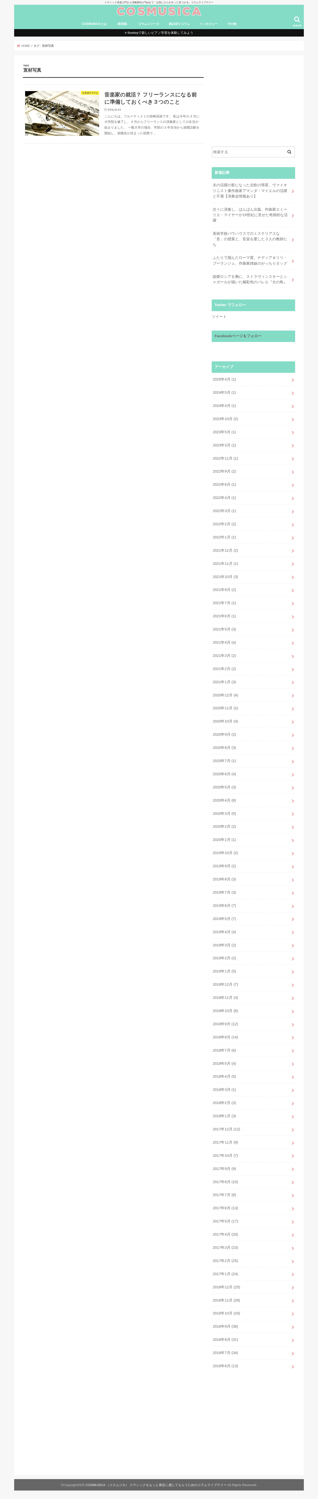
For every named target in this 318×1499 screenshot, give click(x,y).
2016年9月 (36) (225, 1326)
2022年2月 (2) (224, 524)
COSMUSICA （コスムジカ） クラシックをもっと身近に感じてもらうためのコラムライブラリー (155, 1485)
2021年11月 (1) (225, 564)
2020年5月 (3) (224, 787)
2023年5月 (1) (224, 432)
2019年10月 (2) (225, 853)
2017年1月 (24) (225, 1274)
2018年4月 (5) (224, 1076)
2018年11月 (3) (225, 998)
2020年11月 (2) (225, 708)
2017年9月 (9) (224, 1169)
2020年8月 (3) (224, 748)
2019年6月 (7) (224, 906)
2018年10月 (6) (225, 1011)
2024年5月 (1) (224, 392)
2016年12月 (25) (226, 1287)
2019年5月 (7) (224, 919)
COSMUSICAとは (94, 24)
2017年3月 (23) (225, 1248)
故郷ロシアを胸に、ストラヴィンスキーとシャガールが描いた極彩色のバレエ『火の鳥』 (250, 279)
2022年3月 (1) (224, 511)
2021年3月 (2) (224, 656)
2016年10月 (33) (226, 1313)
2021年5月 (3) (224, 629)
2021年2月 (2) (224, 669)
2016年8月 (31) (225, 1340)
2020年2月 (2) (224, 826)
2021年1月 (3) (224, 682)
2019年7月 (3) (224, 892)
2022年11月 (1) (225, 458)
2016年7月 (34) (225, 1353)
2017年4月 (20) (225, 1234)
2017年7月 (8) (224, 1195)
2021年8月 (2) (224, 590)
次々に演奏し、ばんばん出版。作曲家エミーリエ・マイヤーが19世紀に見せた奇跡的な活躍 (250, 214)
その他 (231, 24)
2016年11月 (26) (226, 1300)
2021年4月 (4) (224, 642)
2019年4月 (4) (224, 932)
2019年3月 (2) (224, 945)
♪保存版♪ (122, 24)
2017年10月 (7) (225, 1156)
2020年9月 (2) (224, 734)
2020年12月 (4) (225, 695)
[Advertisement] (253, 99)
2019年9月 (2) (224, 866)
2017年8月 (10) (225, 1182)
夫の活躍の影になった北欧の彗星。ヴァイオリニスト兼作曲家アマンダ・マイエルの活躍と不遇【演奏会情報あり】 (250, 190)
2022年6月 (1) (224, 484)
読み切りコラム (179, 24)
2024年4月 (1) (224, 406)
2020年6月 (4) (224, 774)
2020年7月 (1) (224, 761)
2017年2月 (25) (225, 1261)
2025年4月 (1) (224, 379)
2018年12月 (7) (225, 984)
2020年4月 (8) (224, 800)
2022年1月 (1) (224, 537)
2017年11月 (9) (225, 1142)
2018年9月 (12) (225, 1024)
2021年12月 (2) (225, 550)
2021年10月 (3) (225, 577)
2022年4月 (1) (224, 498)
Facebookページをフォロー (238, 336)
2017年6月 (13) (225, 1208)
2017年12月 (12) (226, 1129)
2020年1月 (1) (224, 840)
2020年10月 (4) (225, 721)
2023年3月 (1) (224, 445)
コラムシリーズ (148, 24)
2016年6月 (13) (225, 1366)
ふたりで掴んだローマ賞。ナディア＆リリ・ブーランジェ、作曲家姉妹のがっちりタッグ (250, 260)
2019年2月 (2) (224, 958)
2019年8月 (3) (224, 879)
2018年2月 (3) (224, 1103)
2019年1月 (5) (224, 971)
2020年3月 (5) (224, 814)
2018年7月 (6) (224, 1050)
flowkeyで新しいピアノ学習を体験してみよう (161, 33)
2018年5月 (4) (224, 1063)
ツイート (219, 317)
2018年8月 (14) (225, 1037)
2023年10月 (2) (225, 419)
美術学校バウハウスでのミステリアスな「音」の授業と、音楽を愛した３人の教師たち (250, 239)
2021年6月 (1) (224, 616)
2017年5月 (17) (225, 1221)
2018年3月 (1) (224, 1090)
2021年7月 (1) (224, 603)
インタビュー (208, 24)
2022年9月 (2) (224, 471)
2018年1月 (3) (224, 1116)
